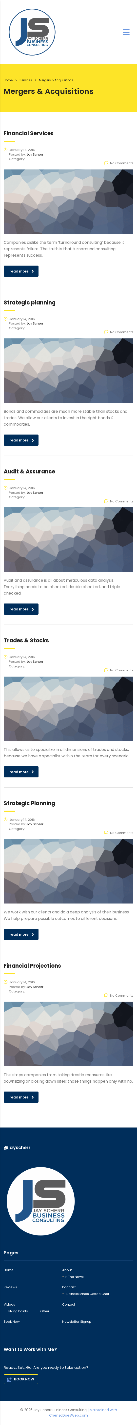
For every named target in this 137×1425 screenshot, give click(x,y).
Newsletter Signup (76, 1322)
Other (44, 1311)
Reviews (10, 1287)
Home (8, 80)
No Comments (118, 163)
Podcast (69, 1287)
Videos (9, 1305)
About (67, 1270)
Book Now (12, 1322)
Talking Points (17, 1311)
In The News (74, 1277)
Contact (68, 1305)
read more (22, 271)
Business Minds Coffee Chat (87, 1294)
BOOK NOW (20, 1379)
